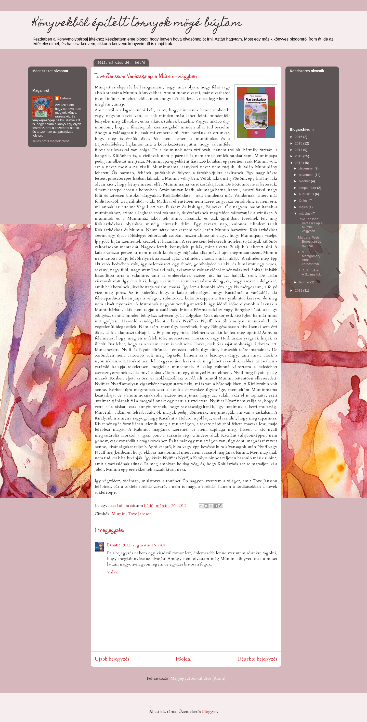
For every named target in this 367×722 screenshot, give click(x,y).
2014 (299, 150)
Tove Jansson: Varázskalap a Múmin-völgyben (310, 225)
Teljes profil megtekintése (51, 141)
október (305, 181)
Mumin (119, 514)
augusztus (307, 194)
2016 (299, 137)
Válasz (113, 572)
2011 (299, 290)
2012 (299, 163)
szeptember (308, 188)
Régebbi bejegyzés (257, 659)
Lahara (65, 98)
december (306, 168)
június (304, 200)
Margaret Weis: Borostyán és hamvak (309, 241)
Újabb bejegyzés (112, 659)
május (304, 207)
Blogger (209, 711)
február (304, 282)
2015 (299, 143)
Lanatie (114, 545)
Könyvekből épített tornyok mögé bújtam (137, 24)
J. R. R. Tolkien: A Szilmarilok (309, 272)
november (306, 175)
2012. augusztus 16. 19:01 (144, 545)
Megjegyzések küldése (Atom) (198, 678)
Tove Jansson (140, 514)
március (305, 213)
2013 (299, 156)
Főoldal (183, 659)
